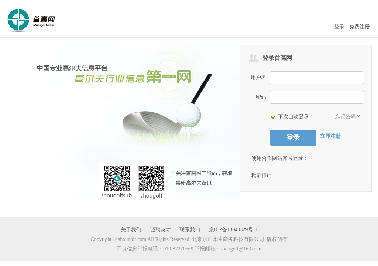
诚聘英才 (160, 229)
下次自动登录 (289, 117)
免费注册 (359, 27)
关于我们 (131, 229)
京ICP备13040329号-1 (233, 229)
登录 (339, 27)
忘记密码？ (348, 116)
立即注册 (330, 136)
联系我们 (189, 229)
